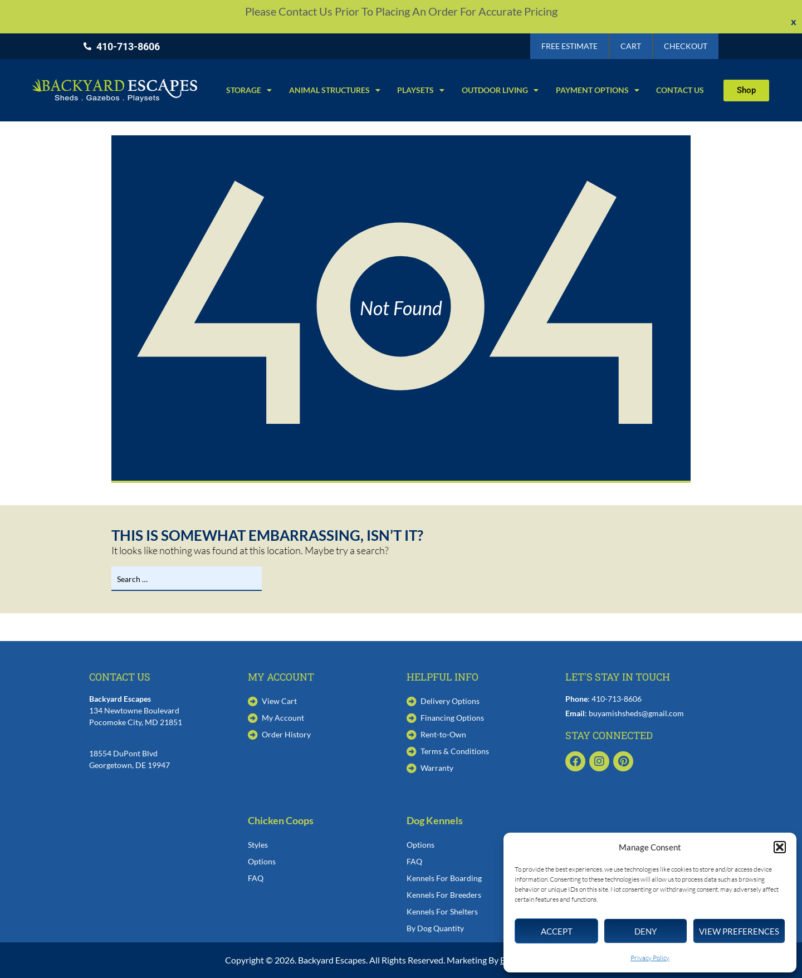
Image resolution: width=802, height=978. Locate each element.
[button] (779, 847)
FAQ (255, 878)
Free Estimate (569, 46)
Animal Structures (334, 90)
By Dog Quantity (435, 928)
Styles (258, 844)
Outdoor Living (500, 90)
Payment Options (597, 90)
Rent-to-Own (443, 734)
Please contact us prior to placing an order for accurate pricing (401, 11)
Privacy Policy (649, 957)
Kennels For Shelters (442, 911)
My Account (283, 717)
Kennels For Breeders (444, 894)
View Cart (279, 701)
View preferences (739, 931)
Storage (249, 90)
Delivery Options (450, 701)
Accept (557, 931)
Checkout (685, 46)
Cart (630, 46)
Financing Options (452, 717)
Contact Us (680, 90)
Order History (286, 734)
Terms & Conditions (454, 751)
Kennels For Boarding (444, 878)
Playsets (420, 90)
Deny (645, 931)
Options (262, 861)
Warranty (436, 767)
